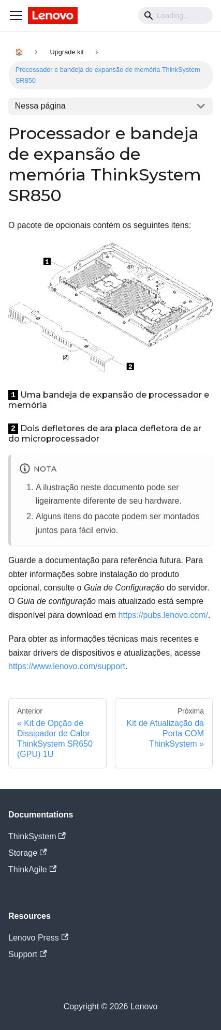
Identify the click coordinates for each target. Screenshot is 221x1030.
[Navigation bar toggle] (16, 15)
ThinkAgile (32, 869)
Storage (27, 853)
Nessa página (40, 105)
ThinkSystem (37, 836)
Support (27, 954)
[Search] (175, 15)
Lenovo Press (38, 937)
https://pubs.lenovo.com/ (163, 615)
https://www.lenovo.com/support (66, 666)
